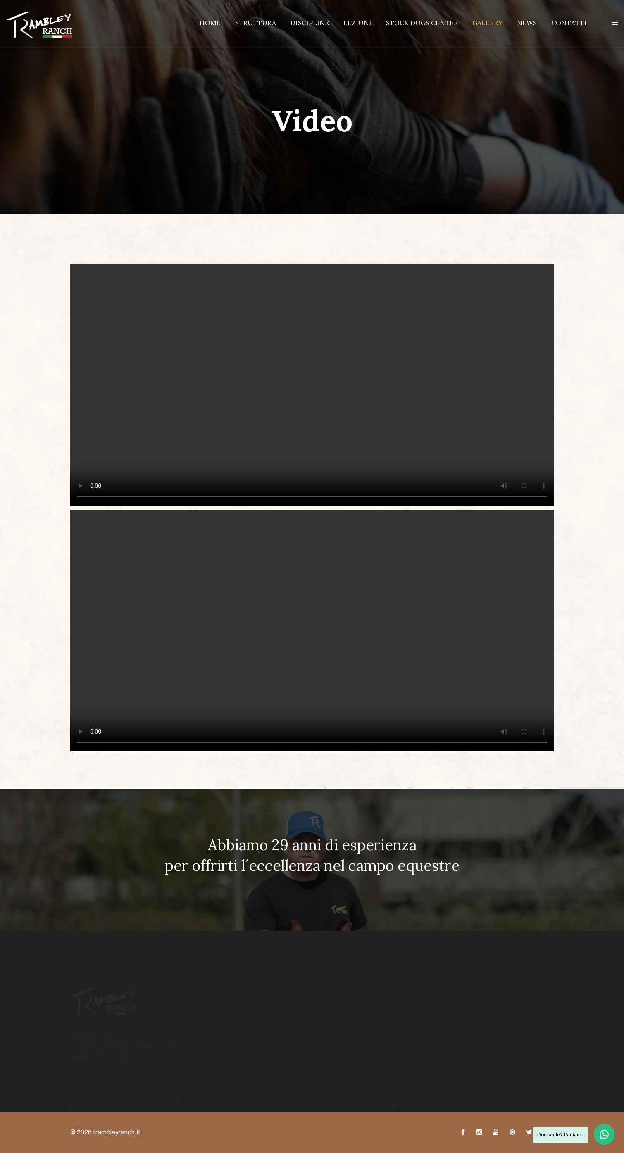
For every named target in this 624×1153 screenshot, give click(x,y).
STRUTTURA (255, 23)
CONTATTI (569, 23)
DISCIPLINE (310, 23)
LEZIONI (357, 23)
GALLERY (487, 23)
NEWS (527, 23)
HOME (210, 23)
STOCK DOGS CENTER (422, 23)
